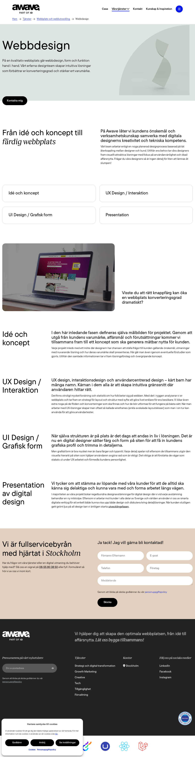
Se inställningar (67, 743)
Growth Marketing (85, 671)
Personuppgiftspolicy (46, 750)
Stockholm (131, 666)
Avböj (42, 743)
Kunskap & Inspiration (159, 9)
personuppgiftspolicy (156, 592)
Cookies (32, 750)
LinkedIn (164, 666)
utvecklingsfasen (118, 506)
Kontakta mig (15, 100)
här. (56, 734)
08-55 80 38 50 (48, 567)
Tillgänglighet (83, 689)
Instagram (165, 677)
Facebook (165, 671)
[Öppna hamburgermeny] (179, 9)
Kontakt (137, 9)
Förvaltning (81, 695)
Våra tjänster (120, 9)
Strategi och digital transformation (95, 666)
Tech (78, 683)
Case (105, 9)
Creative (80, 677)
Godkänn (17, 743)
